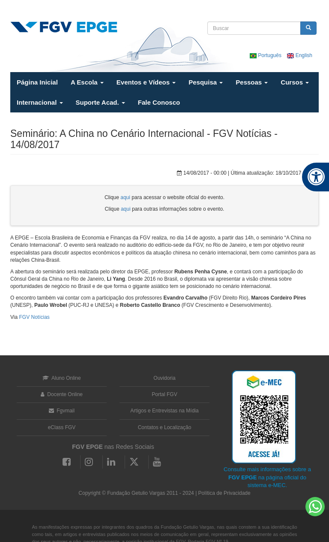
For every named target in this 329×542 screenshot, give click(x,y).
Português (266, 55)
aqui (125, 197)
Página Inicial (37, 82)
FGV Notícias (34, 317)
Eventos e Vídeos (146, 82)
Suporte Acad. (100, 102)
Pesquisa (205, 82)
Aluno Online (61, 378)
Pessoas (252, 82)
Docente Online (62, 394)
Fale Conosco (159, 102)
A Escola (87, 82)
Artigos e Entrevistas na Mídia (164, 411)
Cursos (295, 82)
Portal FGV (164, 394)
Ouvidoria (164, 378)
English (299, 55)
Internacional (40, 102)
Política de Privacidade (224, 493)
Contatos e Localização (164, 427)
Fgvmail (62, 411)
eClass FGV (62, 427)
